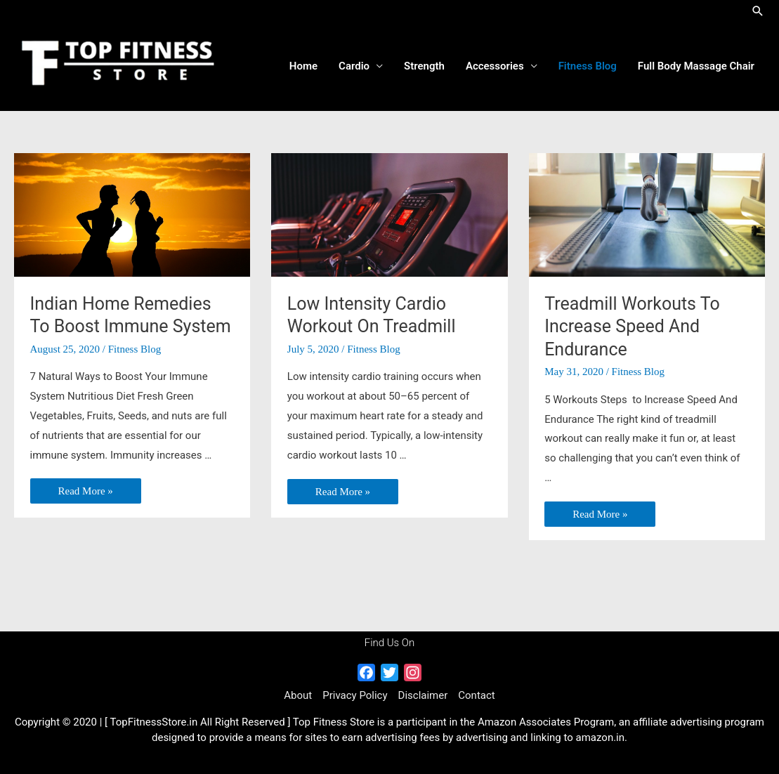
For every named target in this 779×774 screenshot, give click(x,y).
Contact (476, 695)
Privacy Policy (354, 695)
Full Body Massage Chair (696, 66)
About (298, 695)
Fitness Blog (587, 66)
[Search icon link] (758, 11)
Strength (424, 66)
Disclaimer (423, 695)
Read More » (85, 492)
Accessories (495, 66)
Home (303, 66)
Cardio (354, 66)
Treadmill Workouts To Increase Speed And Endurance (632, 327)
